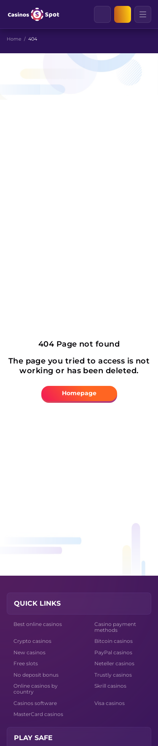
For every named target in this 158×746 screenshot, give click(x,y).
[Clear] (110, 14)
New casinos (29, 652)
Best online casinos (37, 624)
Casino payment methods (115, 627)
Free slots (25, 663)
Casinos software (35, 703)
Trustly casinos (113, 675)
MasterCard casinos (38, 714)
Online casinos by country (35, 689)
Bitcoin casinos (113, 641)
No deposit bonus (36, 675)
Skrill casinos (110, 686)
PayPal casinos (113, 652)
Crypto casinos (32, 641)
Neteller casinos (114, 663)
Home (14, 39)
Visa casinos (109, 703)
